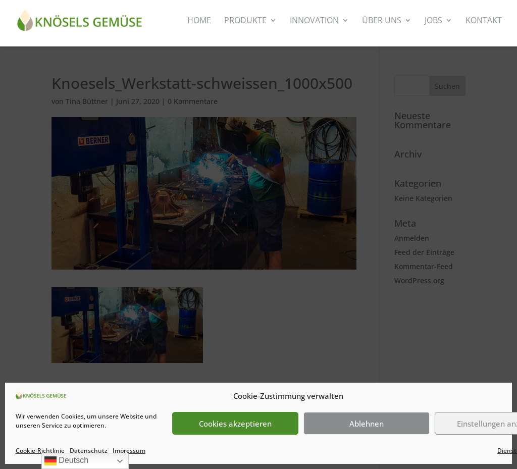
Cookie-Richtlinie (40, 450)
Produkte (245, 21)
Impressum (129, 450)
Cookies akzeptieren (235, 424)
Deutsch (66, 461)
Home (199, 21)
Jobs (433, 21)
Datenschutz (89, 450)
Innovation (314, 21)
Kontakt (484, 21)
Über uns (381, 21)
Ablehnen (366, 424)
